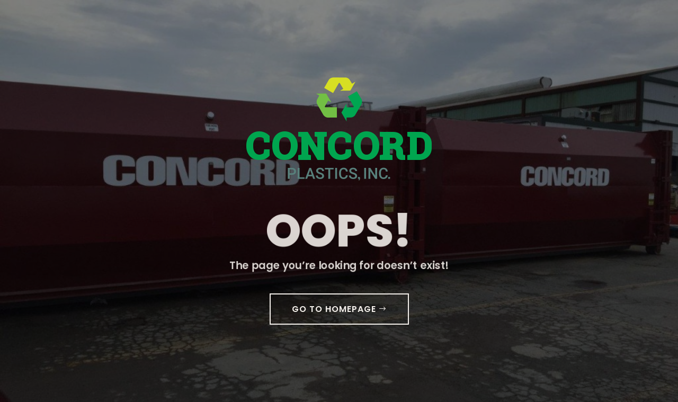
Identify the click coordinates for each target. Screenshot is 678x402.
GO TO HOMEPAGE (334, 309)
